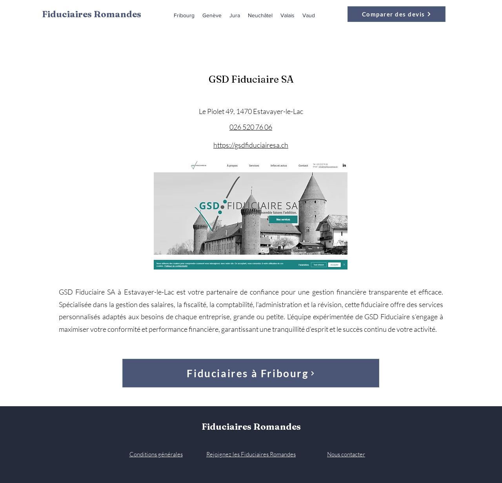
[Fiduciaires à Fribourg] (250, 373)
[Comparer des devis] (396, 14)
